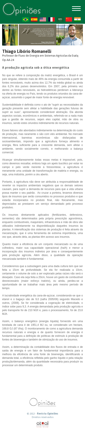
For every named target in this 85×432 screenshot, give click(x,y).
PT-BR (25, 19)
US (43, 19)
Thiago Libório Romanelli (26, 51)
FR (51, 19)
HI (77, 19)
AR (60, 19)
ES (34, 19)
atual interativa (43, 424)
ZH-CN (69, 19)
